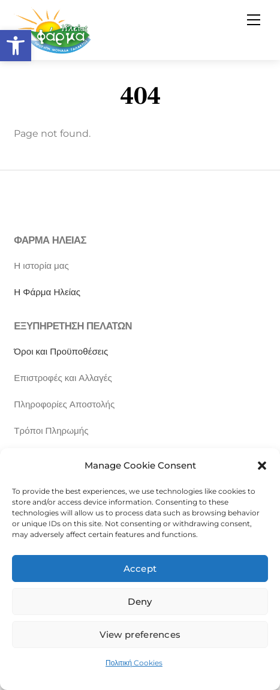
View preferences (140, 634)
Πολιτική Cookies (134, 662)
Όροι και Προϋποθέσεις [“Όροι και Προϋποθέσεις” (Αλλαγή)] (61, 351)
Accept (140, 568)
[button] (15, 45)
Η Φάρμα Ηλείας (47, 292)
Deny (140, 601)
